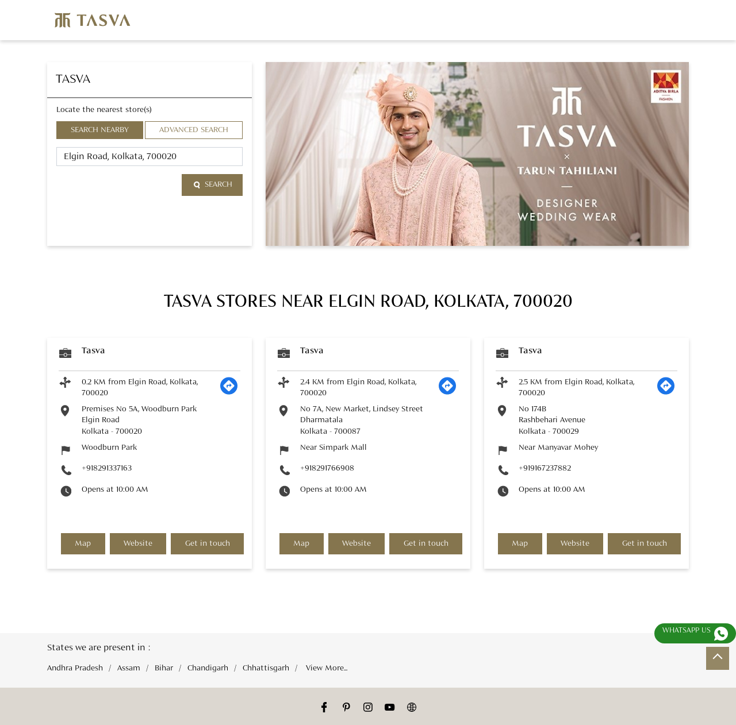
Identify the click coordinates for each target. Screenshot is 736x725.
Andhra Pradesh (75, 668)
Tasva (93, 351)
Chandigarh (207, 668)
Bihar (164, 668)
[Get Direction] (228, 392)
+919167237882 (545, 468)
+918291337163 (107, 468)
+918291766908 (327, 468)
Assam (128, 668)
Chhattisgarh (266, 668)
